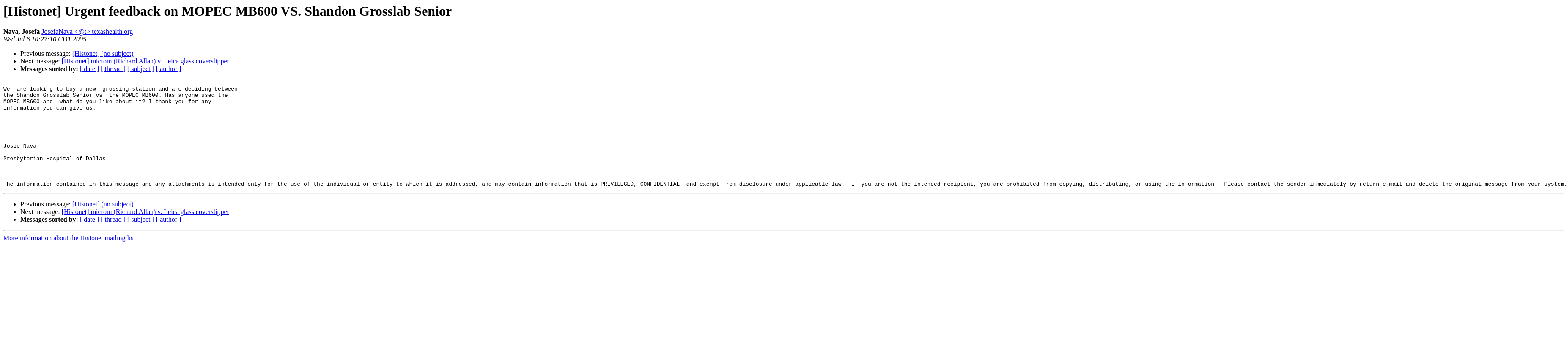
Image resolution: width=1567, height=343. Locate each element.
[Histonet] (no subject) (103, 53)
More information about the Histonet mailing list (69, 258)
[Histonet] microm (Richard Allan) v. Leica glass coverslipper (145, 61)
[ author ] (168, 68)
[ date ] (89, 68)
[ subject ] (140, 68)
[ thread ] (113, 68)
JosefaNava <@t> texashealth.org (87, 31)
